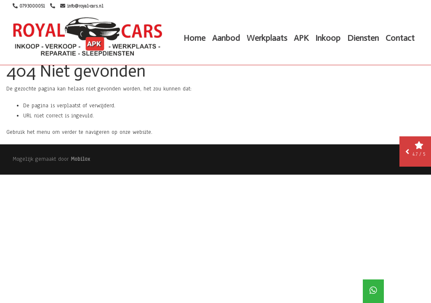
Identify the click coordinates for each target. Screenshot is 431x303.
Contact (400, 38)
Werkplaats (267, 38)
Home (194, 38)
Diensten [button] (363, 38)
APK (301, 38)
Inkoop (328, 38)
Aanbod (226, 38)
